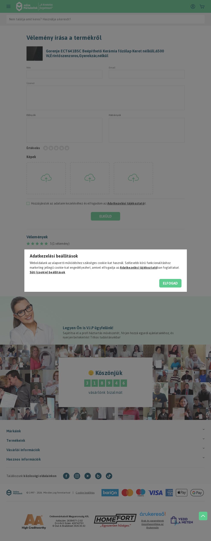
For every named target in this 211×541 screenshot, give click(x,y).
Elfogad (170, 283)
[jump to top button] (203, 515)
